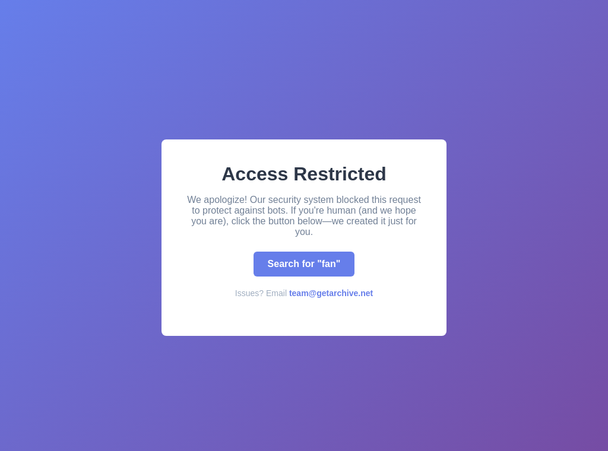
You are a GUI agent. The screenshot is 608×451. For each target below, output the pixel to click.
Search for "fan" (304, 264)
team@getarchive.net (331, 293)
